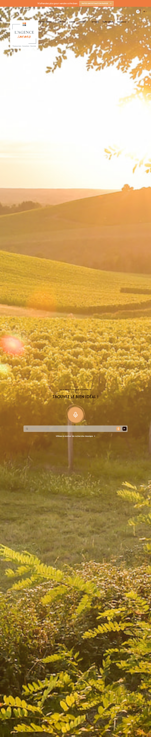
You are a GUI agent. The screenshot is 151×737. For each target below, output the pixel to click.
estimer (95, 22)
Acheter (61, 22)
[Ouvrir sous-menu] (53, 21)
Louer (72, 22)
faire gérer (108, 22)
